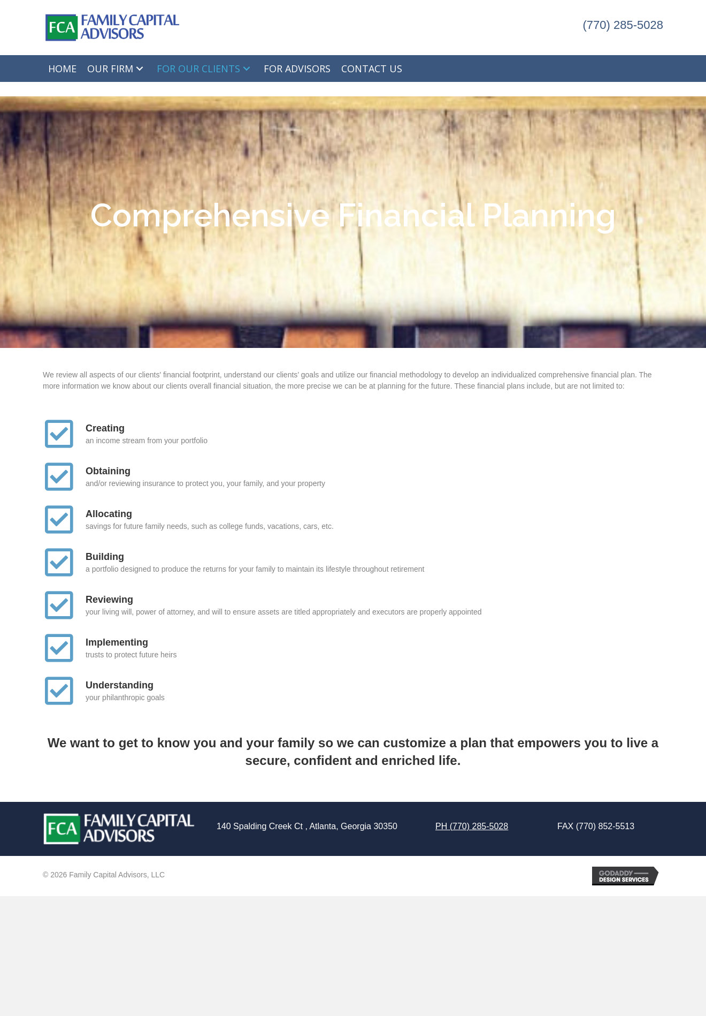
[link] (62, 68)
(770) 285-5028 (623, 25)
